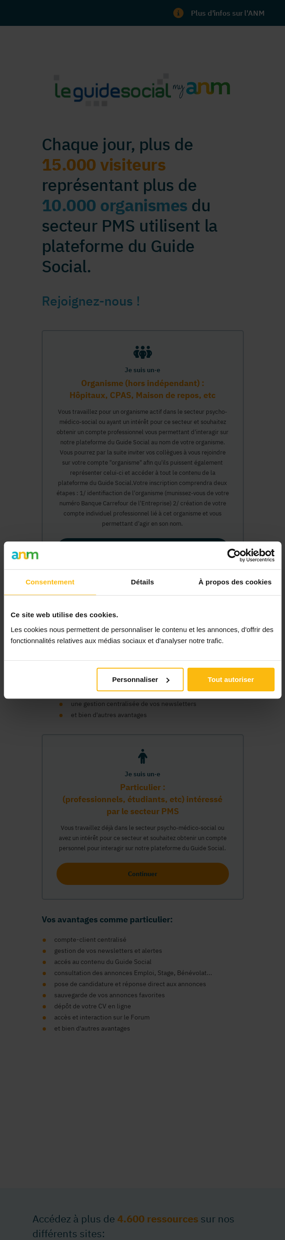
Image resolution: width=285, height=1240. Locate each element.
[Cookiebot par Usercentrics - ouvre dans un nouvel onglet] (233, 555)
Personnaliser (140, 679)
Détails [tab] (142, 582)
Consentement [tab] (49, 582)
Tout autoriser (231, 679)
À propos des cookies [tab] (235, 582)
